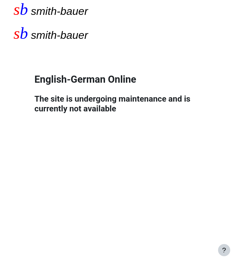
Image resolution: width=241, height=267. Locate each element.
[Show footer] (224, 250)
